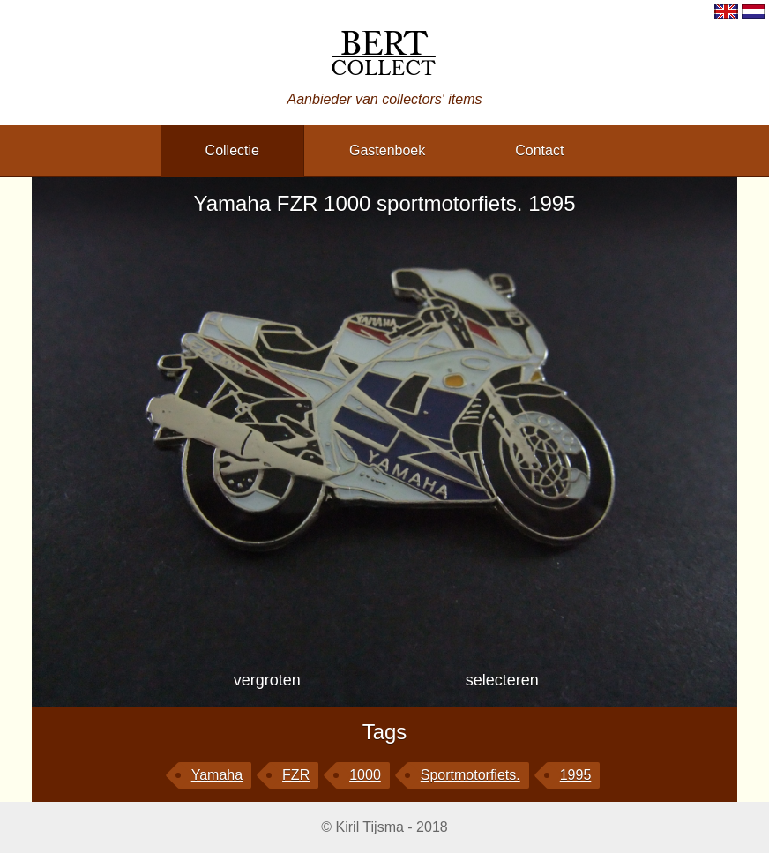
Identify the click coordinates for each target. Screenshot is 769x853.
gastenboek (387, 150)
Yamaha (217, 774)
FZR (296, 774)
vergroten (267, 680)
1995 (576, 774)
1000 (365, 774)
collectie (232, 150)
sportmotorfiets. (470, 774)
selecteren (502, 680)
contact (539, 150)
